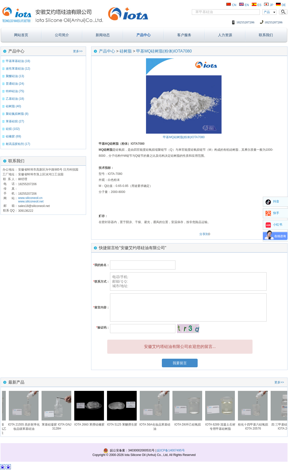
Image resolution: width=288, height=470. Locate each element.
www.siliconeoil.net (31, 201)
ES (256, 5)
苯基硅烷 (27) (15, 121)
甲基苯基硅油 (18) (18, 61)
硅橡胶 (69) (13, 136)
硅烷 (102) (13, 129)
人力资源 (225, 35)
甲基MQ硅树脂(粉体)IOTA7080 (164, 51)
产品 (267, 12)
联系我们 (266, 35)
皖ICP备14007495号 (171, 450)
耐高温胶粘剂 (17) (18, 144)
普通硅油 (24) (15, 83)
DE (281, 5)
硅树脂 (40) (13, 106)
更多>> (78, 51)
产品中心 (143, 35)
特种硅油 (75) (15, 91)
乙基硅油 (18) (15, 98)
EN (244, 5)
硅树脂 (126, 51)
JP (268, 5)
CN (231, 5)
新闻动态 (103, 35)
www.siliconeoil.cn (30, 198)
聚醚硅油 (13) (15, 76)
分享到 (203, 234)
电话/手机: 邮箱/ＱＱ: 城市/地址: (188, 281)
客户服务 (184, 35)
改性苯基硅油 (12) (18, 68)
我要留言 (180, 363)
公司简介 (62, 35)
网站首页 (21, 35)
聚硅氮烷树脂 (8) (17, 114)
